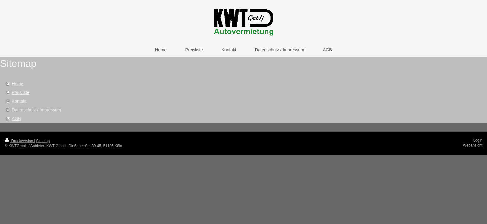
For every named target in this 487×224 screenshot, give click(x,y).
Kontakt (19, 101)
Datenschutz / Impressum (36, 109)
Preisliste (21, 92)
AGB (16, 118)
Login (477, 140)
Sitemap (43, 141)
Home (17, 83)
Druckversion (19, 141)
